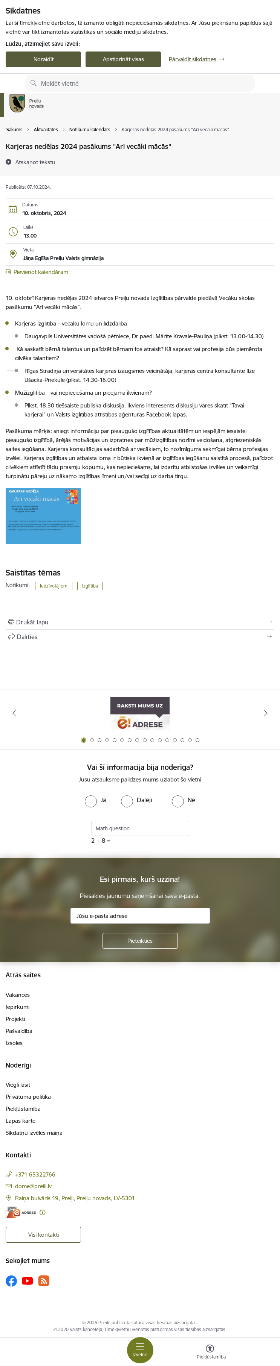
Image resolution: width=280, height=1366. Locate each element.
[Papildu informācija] (42, 1212)
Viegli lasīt (18, 1084)
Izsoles (14, 1042)
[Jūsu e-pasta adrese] (140, 916)
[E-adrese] (21, 1212)
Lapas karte (20, 1120)
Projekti (15, 1018)
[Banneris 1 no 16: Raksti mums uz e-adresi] (140, 713)
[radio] (95, 799)
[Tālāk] (266, 713)
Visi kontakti (43, 1234)
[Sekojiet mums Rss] (43, 1280)
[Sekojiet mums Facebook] (11, 1281)
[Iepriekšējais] (14, 713)
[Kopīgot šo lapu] (140, 637)
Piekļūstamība (23, 1108)
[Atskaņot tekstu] (35, 162)
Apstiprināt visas (123, 59)
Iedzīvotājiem (53, 586)
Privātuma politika (28, 1096)
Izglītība (90, 586)
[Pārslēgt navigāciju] (140, 1350)
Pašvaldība (19, 1030)
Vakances (18, 994)
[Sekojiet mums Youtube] (27, 1280)
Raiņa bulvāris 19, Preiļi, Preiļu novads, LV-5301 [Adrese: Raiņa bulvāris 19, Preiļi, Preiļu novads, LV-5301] (75, 1198)
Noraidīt (44, 59)
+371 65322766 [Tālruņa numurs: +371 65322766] (35, 1174)
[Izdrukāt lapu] (140, 622)
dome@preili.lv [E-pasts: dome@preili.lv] (33, 1186)
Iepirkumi (17, 1006)
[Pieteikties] (140, 941)
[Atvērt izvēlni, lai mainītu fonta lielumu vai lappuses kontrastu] (210, 1352)
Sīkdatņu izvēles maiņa (34, 1132)
